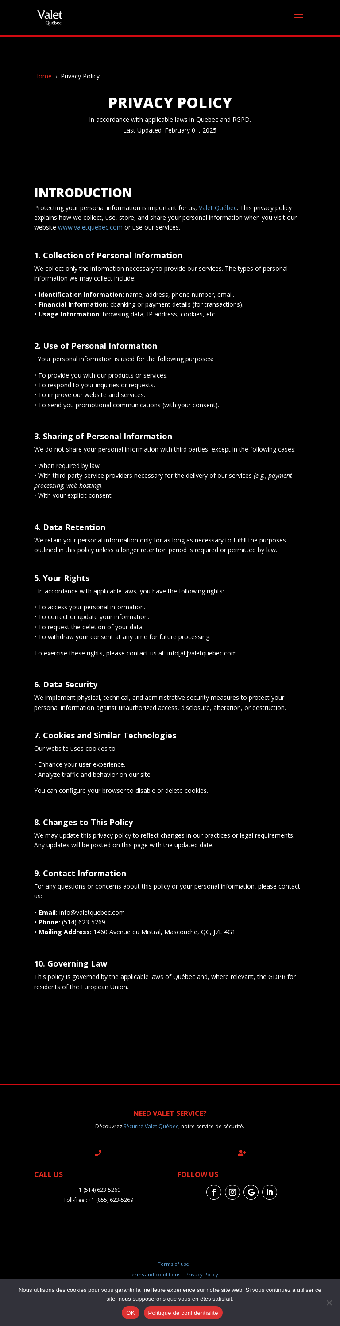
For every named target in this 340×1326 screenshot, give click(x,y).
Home (43, 76)
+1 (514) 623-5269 (98, 1189)
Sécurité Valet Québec (151, 1126)
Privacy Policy (201, 1274)
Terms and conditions (154, 1274)
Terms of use (173, 1263)
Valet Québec (218, 207)
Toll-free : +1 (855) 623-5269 (98, 1200)
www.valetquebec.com (90, 227)
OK (130, 1313)
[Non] (329, 1302)
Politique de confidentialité (183, 1313)
